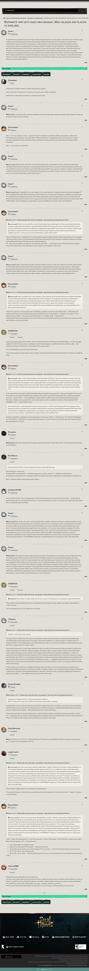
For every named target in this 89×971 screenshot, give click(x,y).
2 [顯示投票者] (82, 365)
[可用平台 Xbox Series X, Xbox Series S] (8, 937)
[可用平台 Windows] (34, 937)
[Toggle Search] (7, 13)
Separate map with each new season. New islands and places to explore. (43, 630)
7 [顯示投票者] (82, 583)
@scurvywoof (11, 164)
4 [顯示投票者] (82, 30)
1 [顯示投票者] (82, 683)
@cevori (9, 219)
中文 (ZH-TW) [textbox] (8, 956)
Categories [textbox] (9, 10)
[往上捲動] (40, 969)
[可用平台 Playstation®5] (21, 937)
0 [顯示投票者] (82, 105)
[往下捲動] (49, 969)
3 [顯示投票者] (82, 727)
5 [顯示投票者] (82, 126)
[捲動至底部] (51, 969)
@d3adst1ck (10, 442)
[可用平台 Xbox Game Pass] (61, 937)
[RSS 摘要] (2, 18)
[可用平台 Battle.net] (79, 937)
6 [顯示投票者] (82, 211)
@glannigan (10, 114)
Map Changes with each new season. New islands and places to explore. (43, 219)
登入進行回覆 (6, 68)
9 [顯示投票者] (82, 330)
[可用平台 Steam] (45, 937)
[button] (41, 10)
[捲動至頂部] (38, 969)
